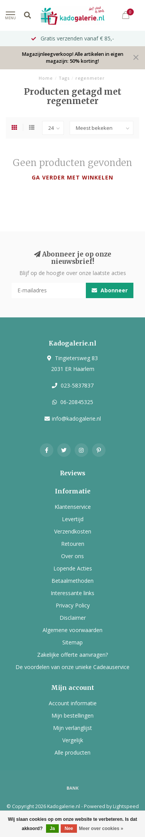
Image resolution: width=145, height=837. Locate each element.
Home (46, 78)
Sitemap (72, 642)
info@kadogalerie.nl (76, 418)
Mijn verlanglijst (72, 727)
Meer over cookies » (101, 828)
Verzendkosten (72, 531)
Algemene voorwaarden (72, 630)
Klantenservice (73, 506)
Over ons (72, 556)
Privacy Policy (73, 605)
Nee (69, 828)
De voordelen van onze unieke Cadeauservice (72, 667)
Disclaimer (73, 617)
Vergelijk (72, 740)
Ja (52, 828)
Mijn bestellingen (72, 715)
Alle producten (72, 752)
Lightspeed (126, 806)
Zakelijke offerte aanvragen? (72, 654)
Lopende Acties (72, 568)
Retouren (72, 543)
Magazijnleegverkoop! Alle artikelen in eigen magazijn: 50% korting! (72, 57)
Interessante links (72, 593)
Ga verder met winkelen (72, 177)
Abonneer (110, 290)
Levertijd (73, 519)
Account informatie (73, 703)
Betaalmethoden (72, 580)
